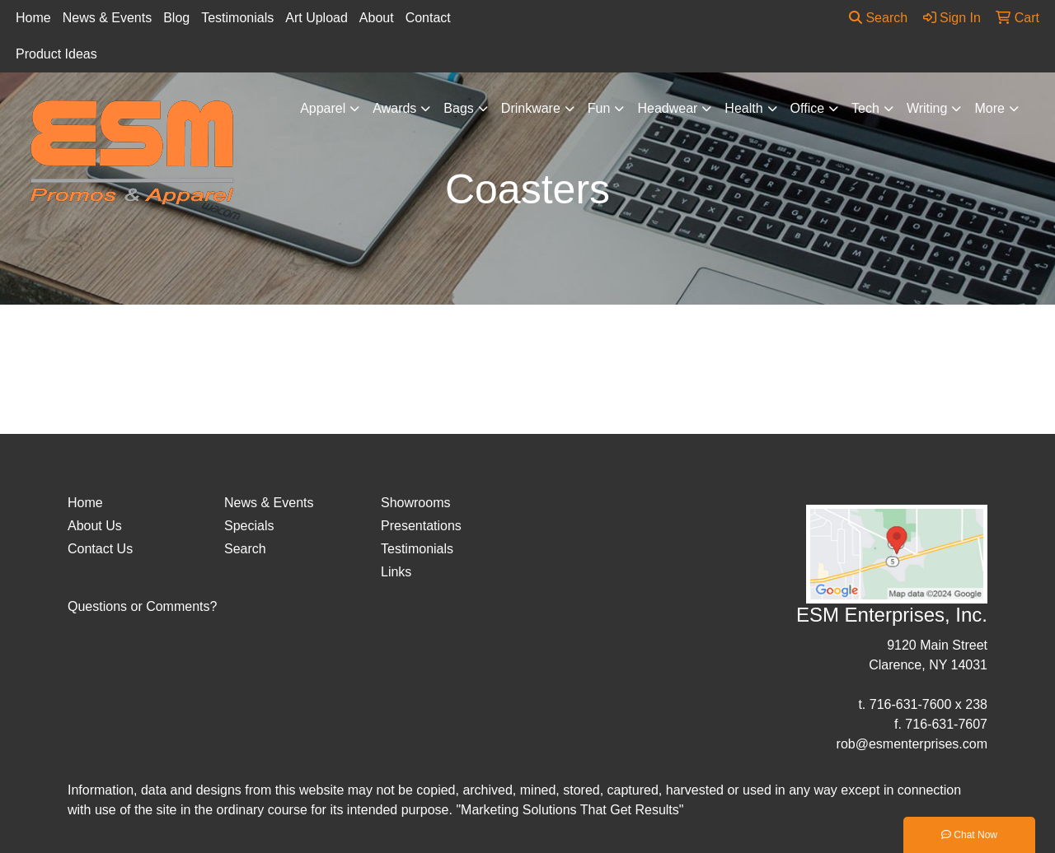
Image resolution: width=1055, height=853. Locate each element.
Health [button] (743, 108)
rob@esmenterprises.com (912, 744)
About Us (95, 526)
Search (878, 18)
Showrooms (415, 503)
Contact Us (100, 549)
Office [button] (807, 108)
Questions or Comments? (142, 606)
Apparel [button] (322, 108)
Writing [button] (927, 108)
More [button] (989, 108)
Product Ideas (56, 54)
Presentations (421, 526)
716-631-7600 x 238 (928, 704)
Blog (176, 18)
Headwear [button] (667, 108)
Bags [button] (458, 108)
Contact (428, 18)
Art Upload (316, 18)
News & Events (107, 18)
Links (396, 572)
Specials (249, 526)
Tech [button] (865, 108)
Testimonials (237, 18)
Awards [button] (394, 108)
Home (33, 18)
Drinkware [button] (530, 108)
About (376, 18)
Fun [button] (599, 108)
